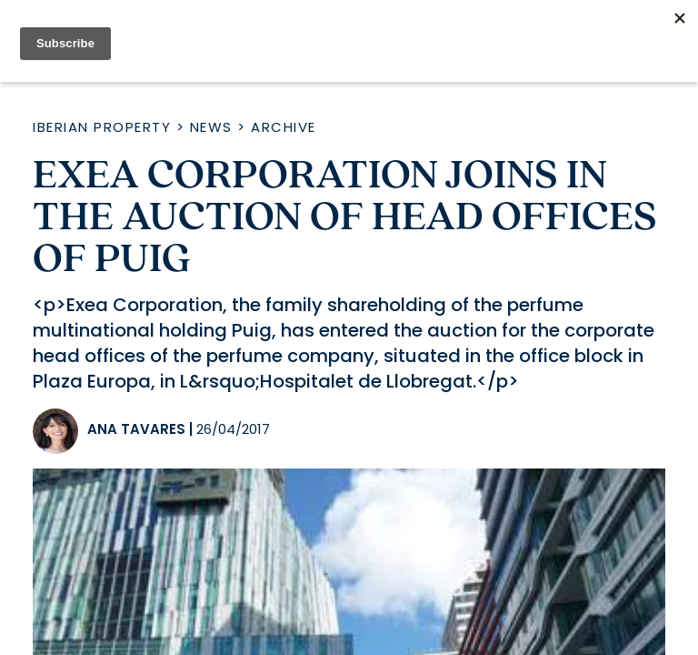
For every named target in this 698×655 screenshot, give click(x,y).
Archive (283, 126)
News (211, 126)
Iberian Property (102, 126)
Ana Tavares (136, 428)
